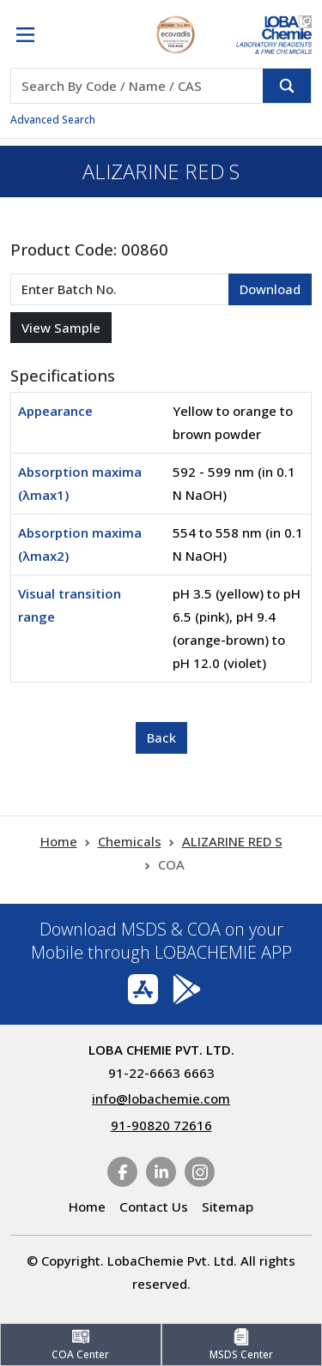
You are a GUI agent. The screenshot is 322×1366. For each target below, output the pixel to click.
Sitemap (227, 1206)
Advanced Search (52, 119)
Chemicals (129, 841)
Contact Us (153, 1206)
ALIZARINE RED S (232, 841)
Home (58, 841)
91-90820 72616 (161, 1125)
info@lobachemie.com (161, 1098)
